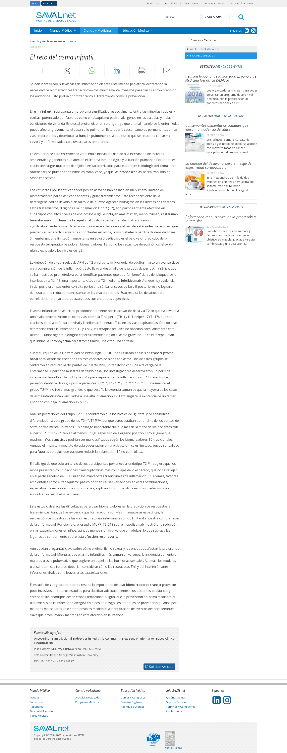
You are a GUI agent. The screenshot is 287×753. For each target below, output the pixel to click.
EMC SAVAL (171, 3)
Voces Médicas (39, 715)
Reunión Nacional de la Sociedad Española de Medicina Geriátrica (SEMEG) (220, 78)
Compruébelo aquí (173, 748)
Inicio (38, 30)
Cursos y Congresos (133, 697)
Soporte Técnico (176, 702)
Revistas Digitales (131, 702)
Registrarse (49, 3)
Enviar (167, 70)
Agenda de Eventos (228, 66)
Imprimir (142, 70)
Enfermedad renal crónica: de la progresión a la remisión (220, 218)
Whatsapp (92, 70)
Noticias (34, 697)
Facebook (42, 70)
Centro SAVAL (191, 3)
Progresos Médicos (69, 41)
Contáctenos (174, 711)
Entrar (35, 3)
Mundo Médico (61, 30)
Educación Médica (135, 30)
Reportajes (36, 706)
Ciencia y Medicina (98, 30)
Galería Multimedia (41, 711)
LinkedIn (117, 70)
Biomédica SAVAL (215, 3)
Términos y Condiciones (180, 706)
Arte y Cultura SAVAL (242, 3)
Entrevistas (36, 702)
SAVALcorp (153, 3)
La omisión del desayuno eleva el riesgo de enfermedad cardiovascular (218, 165)
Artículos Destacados (203, 49)
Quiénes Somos (176, 697)
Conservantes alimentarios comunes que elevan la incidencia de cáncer (216, 127)
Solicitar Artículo (159, 666)
